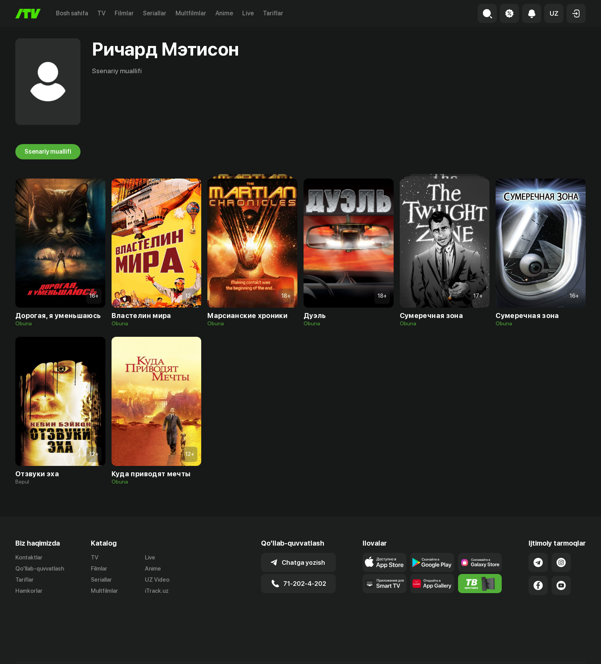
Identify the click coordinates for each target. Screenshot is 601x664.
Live (248, 13)
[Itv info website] (480, 583)
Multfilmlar (191, 13)
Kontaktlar (29, 557)
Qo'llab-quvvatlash (39, 568)
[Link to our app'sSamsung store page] (480, 562)
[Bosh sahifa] (28, 13)
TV (101, 13)
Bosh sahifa (72, 13)
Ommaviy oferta (511, 649)
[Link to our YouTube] (561, 585)
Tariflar (273, 13)
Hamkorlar (29, 590)
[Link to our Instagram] (561, 562)
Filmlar (124, 13)
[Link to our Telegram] (538, 562)
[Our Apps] (385, 583)
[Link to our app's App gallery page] (432, 583)
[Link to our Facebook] (538, 585)
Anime (224, 13)
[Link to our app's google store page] (432, 562)
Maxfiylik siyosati (564, 649)
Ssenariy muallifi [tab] (47, 151)
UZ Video (157, 579)
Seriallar (154, 13)
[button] (553, 13)
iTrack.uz (157, 590)
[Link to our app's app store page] (385, 562)
